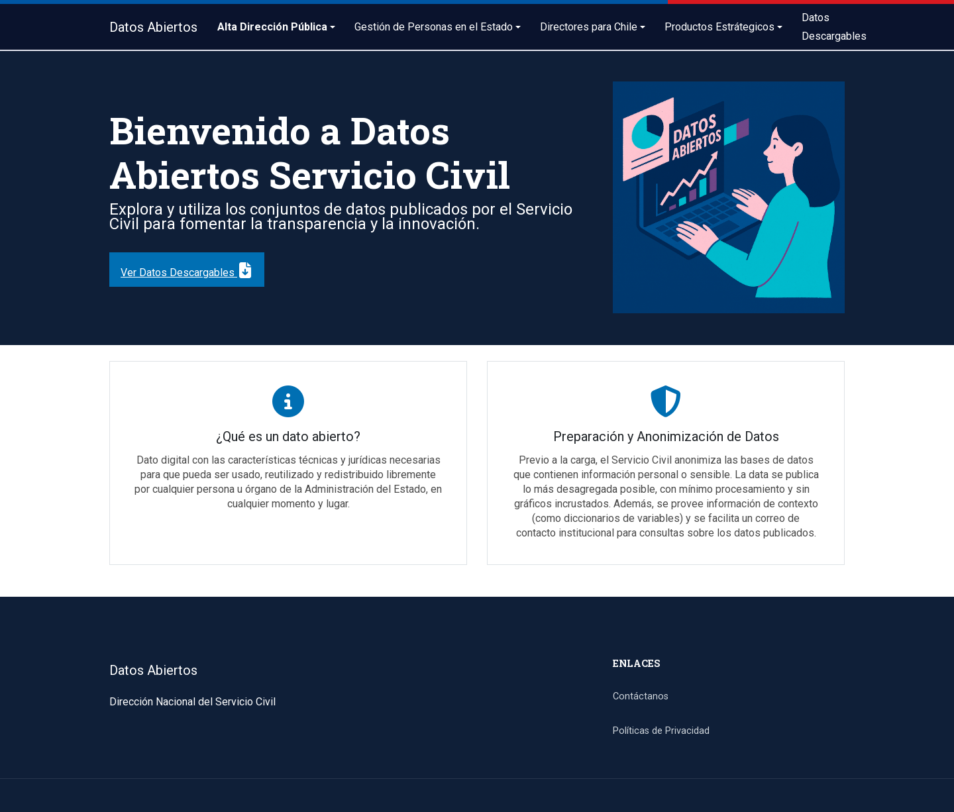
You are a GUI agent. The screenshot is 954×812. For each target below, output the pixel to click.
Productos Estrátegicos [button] (719, 27)
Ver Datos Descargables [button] (187, 268)
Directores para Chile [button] (588, 27)
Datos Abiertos (153, 27)
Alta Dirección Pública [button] (272, 27)
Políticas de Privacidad (661, 730)
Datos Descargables (834, 26)
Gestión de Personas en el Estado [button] (433, 27)
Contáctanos (640, 696)
